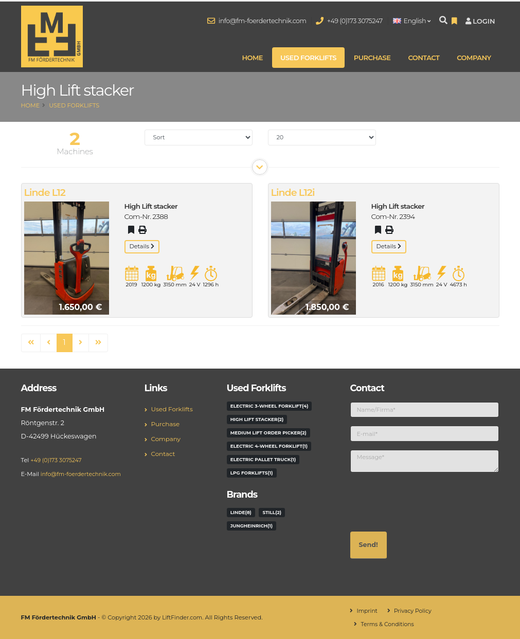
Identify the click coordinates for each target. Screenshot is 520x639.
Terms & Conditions (389, 624)
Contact (423, 57)
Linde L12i (293, 192)
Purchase (372, 57)
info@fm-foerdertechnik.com (257, 21)
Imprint (367, 610)
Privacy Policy (415, 610)
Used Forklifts (308, 57)
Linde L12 (44, 192)
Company (474, 57)
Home (252, 57)
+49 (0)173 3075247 (349, 21)
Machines (75, 151)
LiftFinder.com (183, 617)
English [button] (412, 21)
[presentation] (428, 501)
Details (142, 246)
